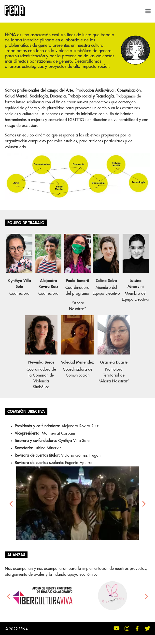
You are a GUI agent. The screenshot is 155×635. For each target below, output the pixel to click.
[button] (149, 11)
